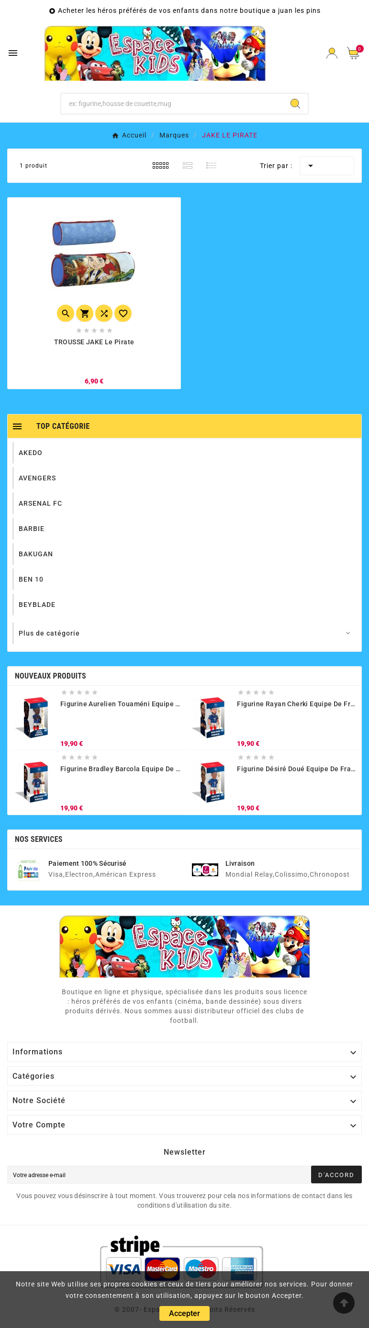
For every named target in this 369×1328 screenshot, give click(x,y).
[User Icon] (331, 53)
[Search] (295, 103)
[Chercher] (172, 104)
